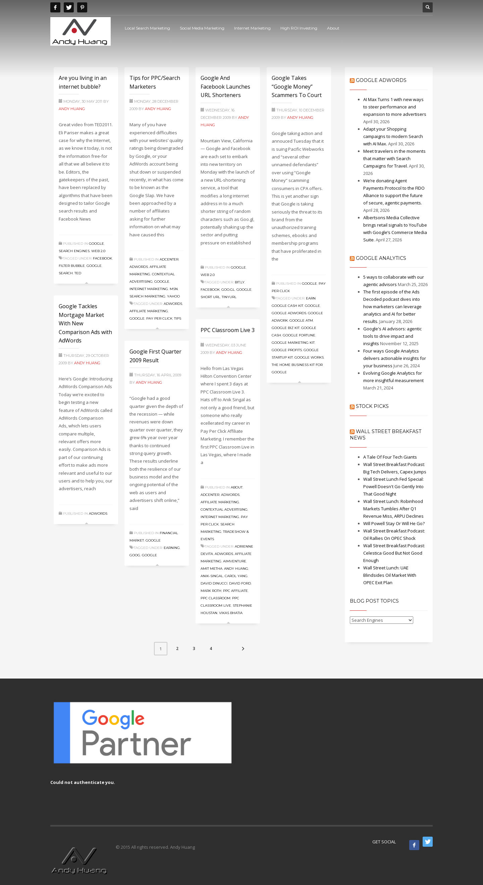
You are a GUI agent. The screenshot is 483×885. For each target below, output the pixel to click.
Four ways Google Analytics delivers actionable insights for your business (394, 358)
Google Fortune (299, 335)
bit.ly (240, 282)
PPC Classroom (215, 598)
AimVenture (234, 561)
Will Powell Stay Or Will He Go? (394, 523)
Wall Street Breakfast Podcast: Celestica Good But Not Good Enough (394, 553)
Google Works (309, 357)
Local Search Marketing (147, 28)
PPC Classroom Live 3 (228, 330)
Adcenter (169, 259)
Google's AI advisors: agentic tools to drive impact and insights (392, 336)
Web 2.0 (98, 251)
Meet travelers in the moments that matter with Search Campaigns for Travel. (394, 158)
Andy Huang (72, 108)
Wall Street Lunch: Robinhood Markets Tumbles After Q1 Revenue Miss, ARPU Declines (393, 508)
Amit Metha (211, 568)
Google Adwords (289, 313)
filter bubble (72, 266)
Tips (177, 318)
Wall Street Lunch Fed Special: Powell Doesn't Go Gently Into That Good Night (393, 486)
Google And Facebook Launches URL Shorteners (225, 86)
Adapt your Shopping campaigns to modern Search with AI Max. (393, 136)
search (66, 273)
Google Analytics (381, 258)
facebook (102, 258)
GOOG (134, 555)
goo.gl (228, 289)
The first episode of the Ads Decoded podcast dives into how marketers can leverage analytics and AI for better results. (392, 306)
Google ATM (301, 320)
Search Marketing (147, 296)
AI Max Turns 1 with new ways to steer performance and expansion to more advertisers (394, 106)
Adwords (138, 267)
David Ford (240, 583)
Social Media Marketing (202, 28)
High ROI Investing (298, 28)
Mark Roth (211, 591)
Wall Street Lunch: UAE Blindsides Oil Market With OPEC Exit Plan (389, 575)
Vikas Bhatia (231, 613)
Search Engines (74, 251)
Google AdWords (381, 80)
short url (210, 297)
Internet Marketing (252, 28)
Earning (172, 548)
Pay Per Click (159, 318)
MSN (174, 289)
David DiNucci (214, 583)
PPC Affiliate (235, 591)
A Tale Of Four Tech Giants (390, 457)
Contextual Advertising (224, 509)
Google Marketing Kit (293, 342)
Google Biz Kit (286, 328)
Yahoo (173, 296)
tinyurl (229, 297)
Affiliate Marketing (148, 311)
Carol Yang (236, 576)
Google (96, 243)
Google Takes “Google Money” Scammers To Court (297, 86)
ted (77, 273)
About (333, 28)
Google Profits (287, 350)
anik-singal (212, 576)
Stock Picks (372, 406)
